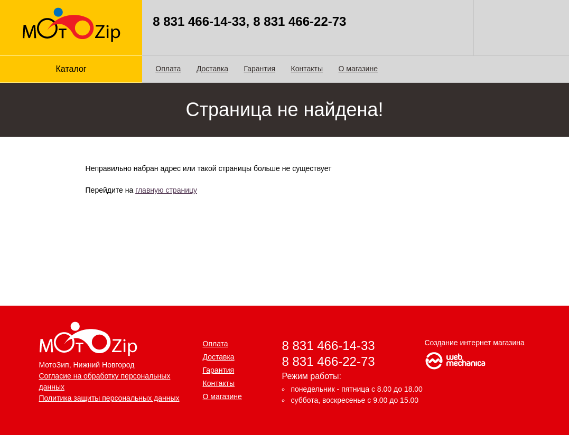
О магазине (358, 68)
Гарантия (259, 68)
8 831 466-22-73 (328, 361)
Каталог (71, 68)
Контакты (307, 68)
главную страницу (166, 190)
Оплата (168, 68)
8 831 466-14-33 (328, 345)
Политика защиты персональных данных (109, 398)
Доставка (212, 68)
